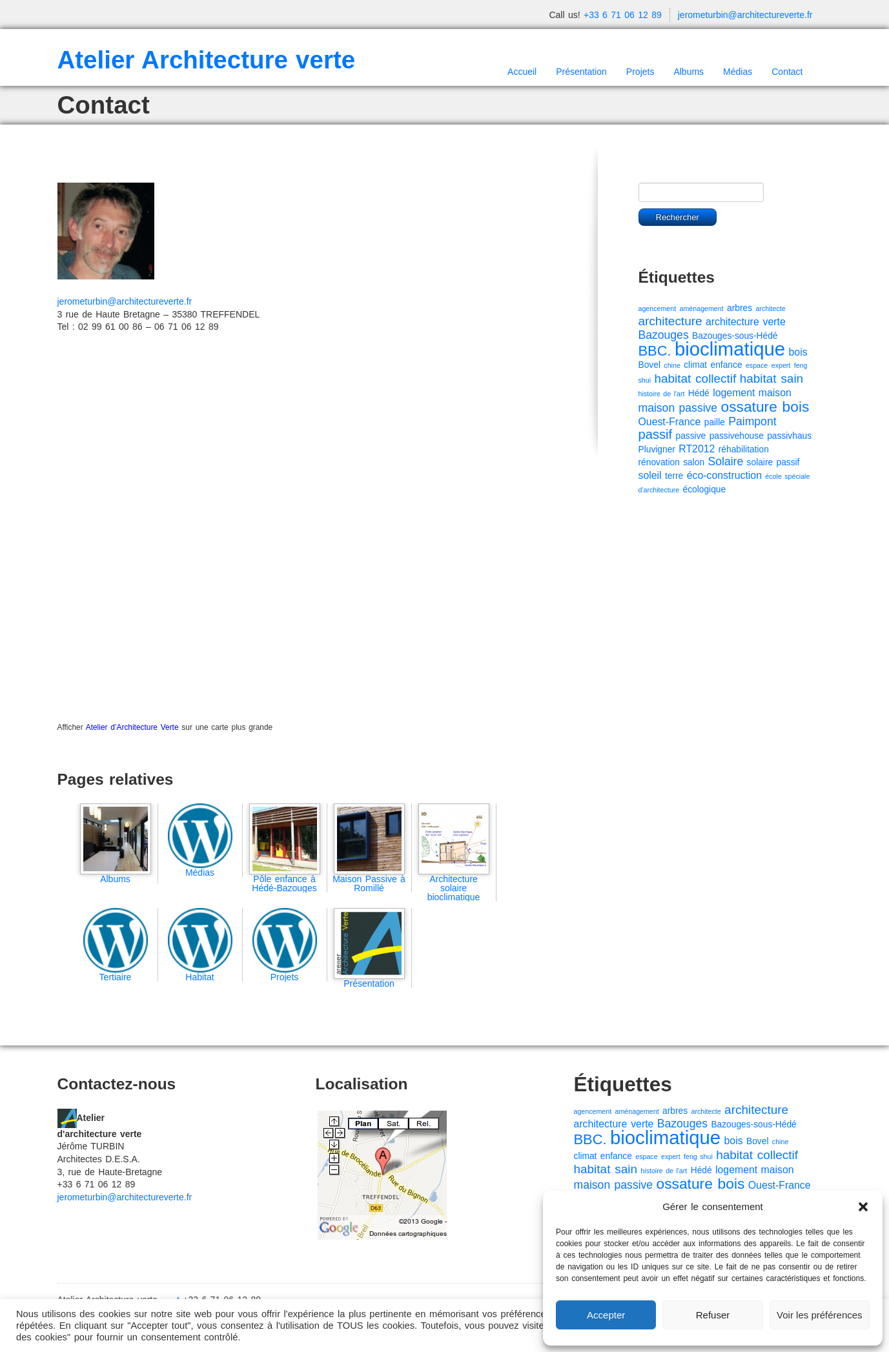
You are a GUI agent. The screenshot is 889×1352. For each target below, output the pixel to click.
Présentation (581, 71)
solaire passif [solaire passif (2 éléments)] (773, 462)
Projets (640, 71)
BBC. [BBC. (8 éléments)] (655, 351)
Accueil (521, 71)
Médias (737, 71)
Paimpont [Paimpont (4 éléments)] (752, 421)
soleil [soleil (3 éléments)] (650, 475)
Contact (786, 71)
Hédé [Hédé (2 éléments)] (699, 393)
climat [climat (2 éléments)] (695, 365)
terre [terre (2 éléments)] (674, 476)
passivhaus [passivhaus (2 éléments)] (789, 436)
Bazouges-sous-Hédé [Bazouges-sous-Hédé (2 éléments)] (734, 336)
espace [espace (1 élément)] (757, 365)
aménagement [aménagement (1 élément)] (702, 308)
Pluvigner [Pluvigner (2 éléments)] (657, 449)
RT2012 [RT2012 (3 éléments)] (697, 448)
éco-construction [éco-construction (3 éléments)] (724, 475)
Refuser (713, 1314)
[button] (863, 1206)
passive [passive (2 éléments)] (691, 436)
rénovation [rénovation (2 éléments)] (659, 462)
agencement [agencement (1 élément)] (658, 308)
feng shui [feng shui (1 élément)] (698, 1156)
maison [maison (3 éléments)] (775, 392)
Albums (688, 71)
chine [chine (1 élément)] (672, 365)
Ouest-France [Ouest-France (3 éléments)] (670, 421)
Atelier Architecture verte (206, 60)
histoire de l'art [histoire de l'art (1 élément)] (662, 394)
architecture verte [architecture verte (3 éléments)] (746, 321)
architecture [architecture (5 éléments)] (670, 321)
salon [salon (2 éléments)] (693, 462)
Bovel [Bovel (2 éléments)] (649, 365)
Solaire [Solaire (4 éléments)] (726, 461)
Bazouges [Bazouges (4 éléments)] (664, 334)
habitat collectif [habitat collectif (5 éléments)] (695, 378)
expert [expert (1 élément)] (781, 365)
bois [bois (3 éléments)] (798, 352)
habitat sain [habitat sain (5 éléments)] (771, 378)
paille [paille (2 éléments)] (714, 422)
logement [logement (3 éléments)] (734, 392)
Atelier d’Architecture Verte (132, 727)
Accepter (606, 1314)
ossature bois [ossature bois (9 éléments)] (765, 406)
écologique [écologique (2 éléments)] (704, 489)
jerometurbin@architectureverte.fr (745, 15)
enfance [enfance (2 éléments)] (726, 365)
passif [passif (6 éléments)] (656, 434)
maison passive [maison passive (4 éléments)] (678, 407)
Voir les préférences (820, 1314)
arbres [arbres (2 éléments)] (739, 308)
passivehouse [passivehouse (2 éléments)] (737, 436)
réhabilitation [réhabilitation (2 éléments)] (744, 449)
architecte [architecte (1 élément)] (771, 308)
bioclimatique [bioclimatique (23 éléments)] (730, 348)
